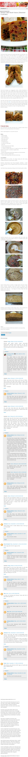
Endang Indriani (10, 393)
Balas (5, 348)
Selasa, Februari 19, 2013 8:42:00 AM (15, 495)
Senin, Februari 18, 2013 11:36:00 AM (18, 472)
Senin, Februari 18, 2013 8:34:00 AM (15, 416)
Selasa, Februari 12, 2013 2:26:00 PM (15, 378)
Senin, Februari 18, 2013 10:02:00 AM (18, 463)
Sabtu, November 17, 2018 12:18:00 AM (15, 663)
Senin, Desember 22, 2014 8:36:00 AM (16, 523)
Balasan (6, 351)
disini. (9, 101)
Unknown (6, 523)
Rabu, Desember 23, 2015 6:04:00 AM (16, 632)
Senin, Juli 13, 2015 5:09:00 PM (12, 593)
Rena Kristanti (7, 544)
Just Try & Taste (10, 353)
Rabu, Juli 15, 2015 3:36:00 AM (15, 611)
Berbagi (3, 334)
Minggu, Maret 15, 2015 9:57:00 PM (15, 565)
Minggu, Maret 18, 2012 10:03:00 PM (15, 341)
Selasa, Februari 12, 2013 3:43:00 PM (15, 406)
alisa (5, 593)
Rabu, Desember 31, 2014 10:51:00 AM (18, 544)
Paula (5, 663)
